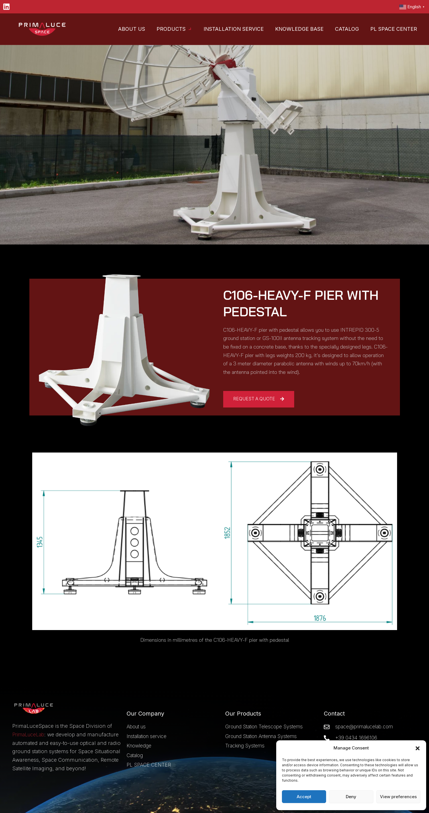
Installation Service (234, 29)
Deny (351, 796)
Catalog (347, 29)
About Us (131, 29)
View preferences (398, 796)
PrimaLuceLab (29, 726)
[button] (417, 748)
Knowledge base (299, 29)
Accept (304, 796)
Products (174, 29)
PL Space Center (393, 29)
